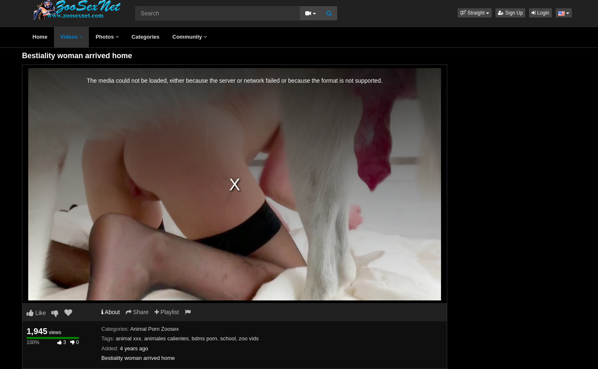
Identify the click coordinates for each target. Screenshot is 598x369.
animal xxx (128, 338)
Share (137, 312)
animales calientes (166, 338)
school (228, 338)
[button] (475, 12)
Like (36, 313)
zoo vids (249, 338)
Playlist (166, 312)
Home (39, 37)
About (110, 312)
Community (189, 37)
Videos (71, 37)
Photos (107, 37)
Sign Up (510, 13)
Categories (145, 37)
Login (540, 13)
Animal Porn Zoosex (154, 329)
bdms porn (204, 338)
